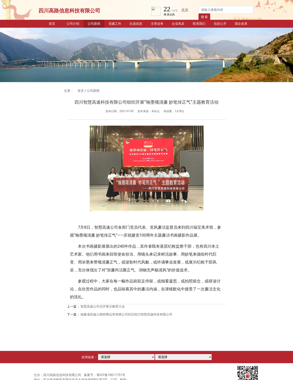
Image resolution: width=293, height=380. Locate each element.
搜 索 (204, 17)
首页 (55, 23)
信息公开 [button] (220, 24)
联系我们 (199, 24)
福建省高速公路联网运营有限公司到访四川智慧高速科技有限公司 (126, 314)
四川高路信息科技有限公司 (69, 11)
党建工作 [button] (115, 24)
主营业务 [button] (157, 24)
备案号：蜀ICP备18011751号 (104, 375)
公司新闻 (94, 24)
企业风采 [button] (178, 24)
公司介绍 (73, 24)
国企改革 (241, 24)
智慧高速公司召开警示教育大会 (102, 306)
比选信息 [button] (136, 24)
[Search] (226, 9)
